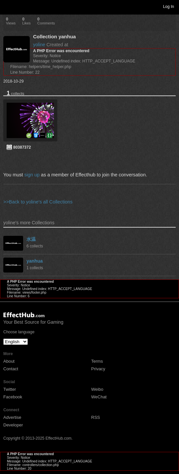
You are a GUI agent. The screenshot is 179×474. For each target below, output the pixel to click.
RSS (95, 417)
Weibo (97, 389)
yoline (39, 44)
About (9, 361)
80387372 (22, 147)
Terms (97, 361)
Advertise (12, 417)
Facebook (12, 396)
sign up (31, 174)
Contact (10, 368)
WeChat (99, 396)
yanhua (34, 261)
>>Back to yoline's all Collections (37, 201)
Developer (13, 424)
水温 (31, 239)
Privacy (98, 368)
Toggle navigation (8, 6)
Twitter (9, 389)
